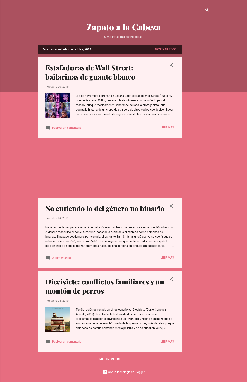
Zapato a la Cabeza (123, 27)
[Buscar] (207, 10)
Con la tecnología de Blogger (124, 372)
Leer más (167, 127)
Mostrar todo (165, 49)
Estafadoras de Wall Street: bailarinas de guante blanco (90, 72)
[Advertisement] (197, 102)
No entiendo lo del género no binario (104, 208)
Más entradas (109, 359)
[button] (171, 66)
